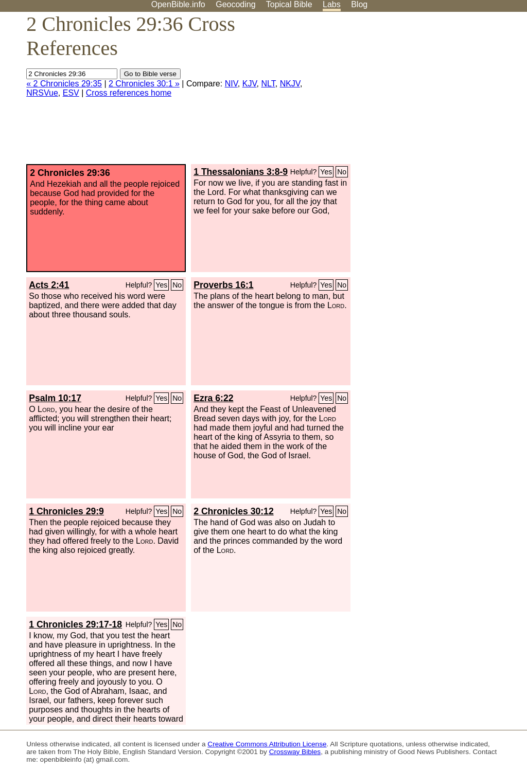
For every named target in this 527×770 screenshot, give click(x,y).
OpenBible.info (178, 4)
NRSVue (42, 92)
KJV (249, 83)
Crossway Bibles (295, 752)
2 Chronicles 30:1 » (144, 83)
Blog (359, 4)
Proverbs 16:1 (223, 285)
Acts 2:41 (49, 285)
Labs (332, 4)
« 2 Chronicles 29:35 (64, 83)
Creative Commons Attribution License (266, 744)
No (341, 172)
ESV (71, 92)
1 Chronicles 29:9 (66, 511)
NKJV (290, 83)
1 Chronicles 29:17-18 (75, 624)
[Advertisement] (423, 92)
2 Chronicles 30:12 (233, 511)
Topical (289, 4)
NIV (231, 83)
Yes (326, 172)
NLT (268, 83)
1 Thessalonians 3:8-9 (241, 172)
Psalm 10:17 (55, 398)
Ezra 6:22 (213, 398)
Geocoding (235, 4)
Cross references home (128, 92)
